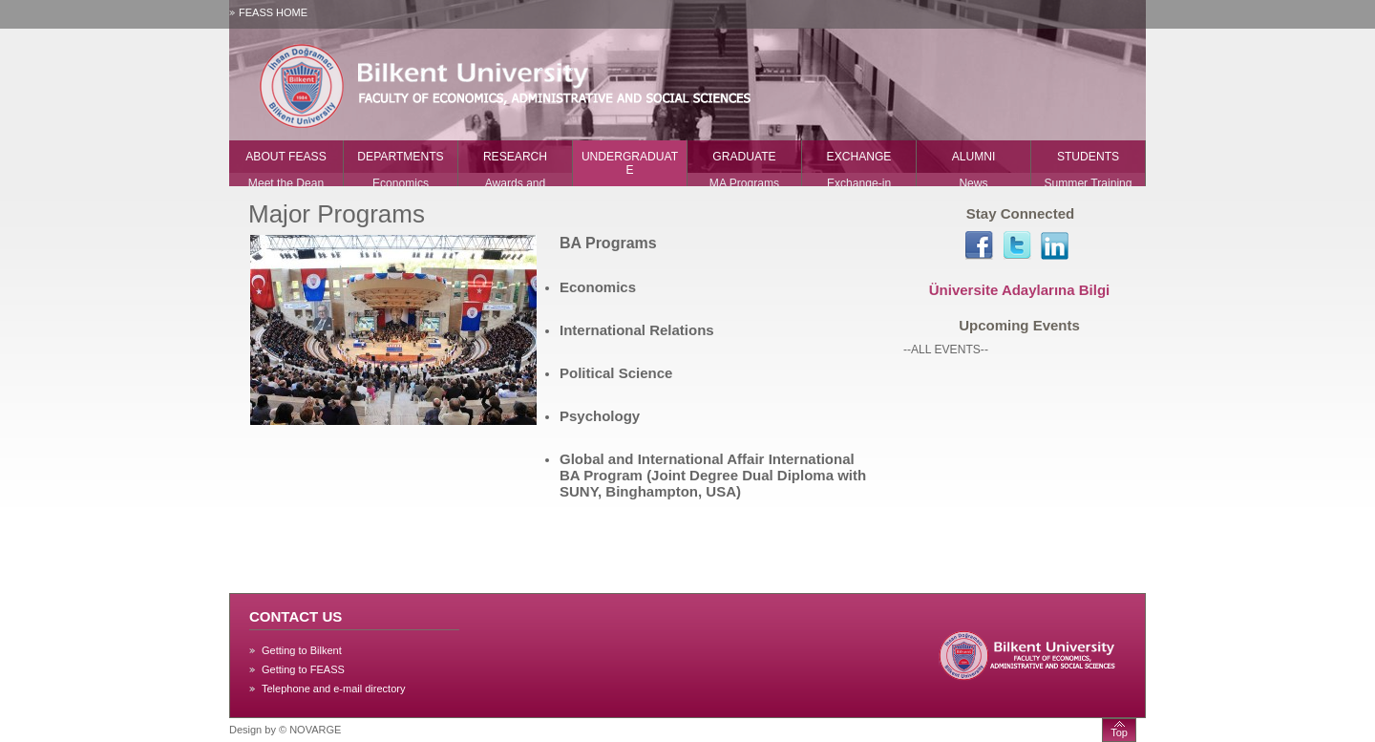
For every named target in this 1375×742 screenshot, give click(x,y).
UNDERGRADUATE (630, 163)
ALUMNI (974, 156)
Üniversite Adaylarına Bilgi (1020, 290)
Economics (400, 183)
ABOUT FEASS (285, 156)
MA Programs (744, 183)
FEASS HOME (273, 12)
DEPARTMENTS (400, 156)
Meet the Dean (286, 183)
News (973, 183)
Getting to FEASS (303, 669)
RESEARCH (515, 156)
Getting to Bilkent (302, 650)
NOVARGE (315, 729)
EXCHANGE (859, 156)
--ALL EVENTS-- (945, 349)
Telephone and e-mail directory (333, 688)
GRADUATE (743, 156)
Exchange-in (859, 183)
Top (1119, 732)
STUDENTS (1088, 156)
